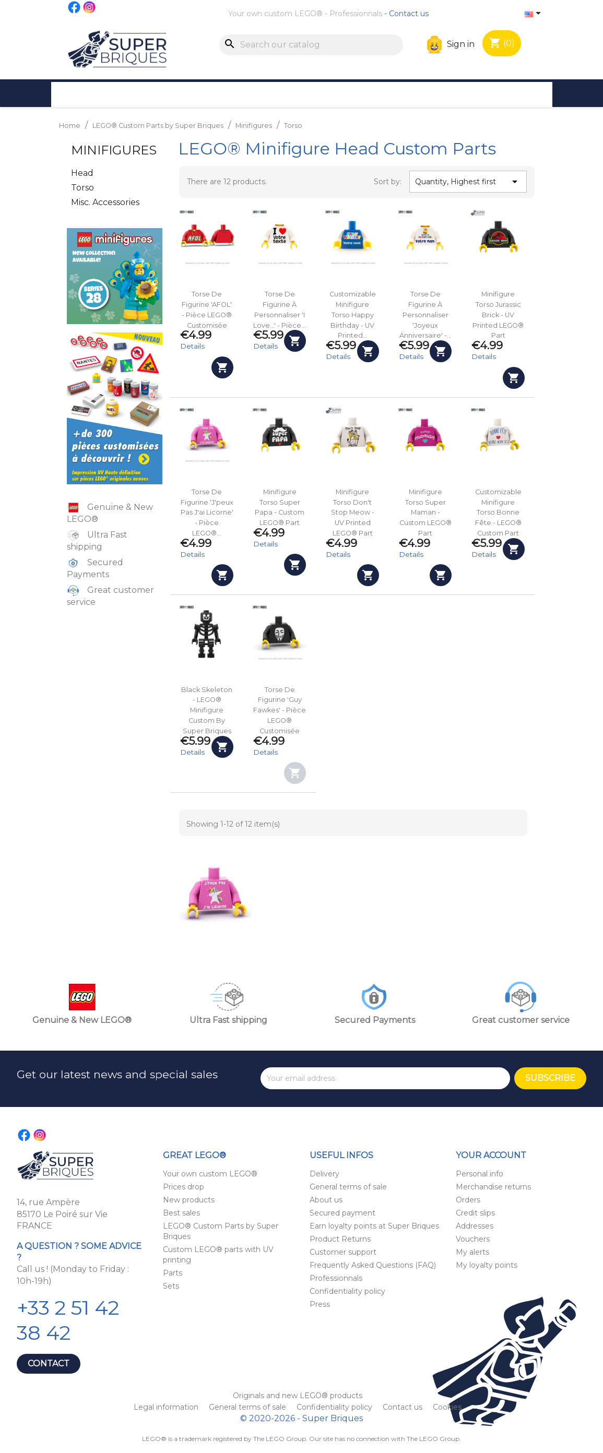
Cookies (447, 1407)
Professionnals (355, 13)
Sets (171, 1286)
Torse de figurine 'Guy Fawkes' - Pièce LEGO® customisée (279, 710)
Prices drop (183, 1187)
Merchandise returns (493, 1187)
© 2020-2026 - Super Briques (301, 1418)
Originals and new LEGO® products (297, 1395)
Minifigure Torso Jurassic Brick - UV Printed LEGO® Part (498, 314)
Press (320, 1304)
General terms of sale (348, 1187)
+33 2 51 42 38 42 (68, 1320)
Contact (48, 1363)
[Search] (311, 44)
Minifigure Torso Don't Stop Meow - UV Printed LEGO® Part (352, 512)
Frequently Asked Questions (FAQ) (373, 1265)
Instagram (90, 7)
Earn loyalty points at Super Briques (374, 1226)
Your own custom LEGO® (275, 13)
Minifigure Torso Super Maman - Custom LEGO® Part (425, 512)
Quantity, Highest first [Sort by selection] (468, 181)
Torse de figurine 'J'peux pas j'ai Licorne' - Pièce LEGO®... (207, 512)
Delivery (324, 1173)
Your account (491, 1155)
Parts (172, 1273)
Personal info (479, 1173)
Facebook (74, 7)
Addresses (474, 1226)
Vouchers (473, 1239)
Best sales (181, 1213)
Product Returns (340, 1239)
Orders (468, 1200)
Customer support (343, 1252)
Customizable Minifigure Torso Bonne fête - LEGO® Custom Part (498, 512)
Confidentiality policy (347, 1291)
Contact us (409, 13)
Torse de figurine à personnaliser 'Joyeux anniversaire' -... (425, 314)
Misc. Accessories (105, 202)
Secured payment (342, 1213)
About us (326, 1200)
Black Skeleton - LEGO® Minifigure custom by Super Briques (206, 710)
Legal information (167, 1407)
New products (189, 1200)
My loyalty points (486, 1265)
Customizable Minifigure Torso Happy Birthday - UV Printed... (352, 314)
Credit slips (475, 1213)
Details (192, 346)
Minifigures (114, 150)
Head (82, 173)
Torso (82, 188)
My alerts (472, 1252)
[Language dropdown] (535, 14)
